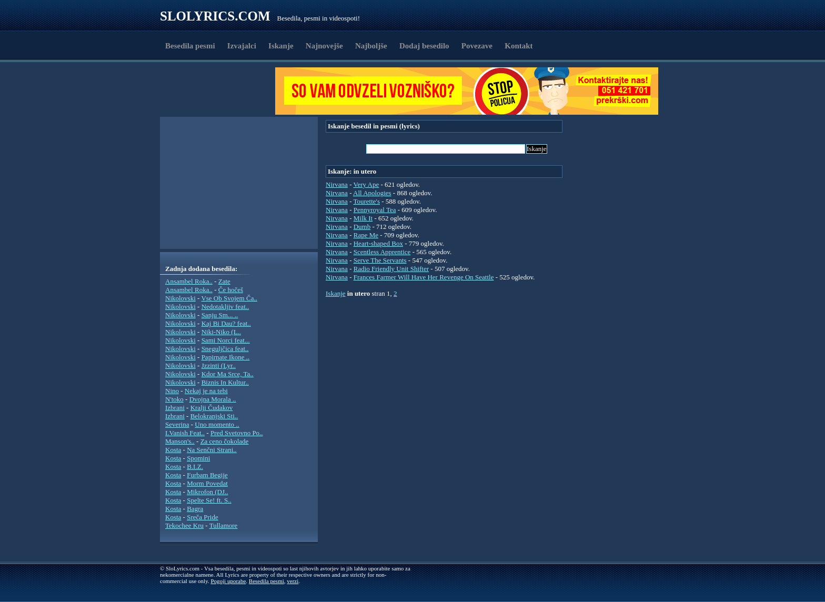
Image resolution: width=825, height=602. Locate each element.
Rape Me (366, 235)
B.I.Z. (195, 466)
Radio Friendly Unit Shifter (391, 269)
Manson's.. (180, 441)
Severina (177, 424)
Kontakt (518, 46)
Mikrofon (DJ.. (207, 492)
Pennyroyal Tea (375, 210)
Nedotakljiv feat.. (225, 306)
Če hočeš (230, 290)
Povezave (476, 46)
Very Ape (366, 184)
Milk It (363, 218)
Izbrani (175, 408)
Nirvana (337, 184)
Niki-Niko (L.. (221, 332)
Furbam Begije (207, 475)
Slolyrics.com (215, 16)
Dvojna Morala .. (212, 399)
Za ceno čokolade (224, 441)
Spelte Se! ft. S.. (209, 500)
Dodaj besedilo (424, 46)
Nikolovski (180, 298)
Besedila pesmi (190, 46)
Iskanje (281, 46)
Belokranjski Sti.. (214, 416)
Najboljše (371, 46)
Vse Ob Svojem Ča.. (229, 298)
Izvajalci (241, 46)
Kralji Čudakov (211, 408)
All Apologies (372, 193)
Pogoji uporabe (228, 581)
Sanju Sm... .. (220, 315)
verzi (292, 581)
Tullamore (223, 525)
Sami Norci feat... (226, 340)
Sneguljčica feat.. (225, 349)
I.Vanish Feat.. (185, 433)
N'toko (174, 399)
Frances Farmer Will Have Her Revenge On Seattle (424, 277)
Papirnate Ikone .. (226, 357)
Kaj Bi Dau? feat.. (226, 323)
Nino (172, 391)
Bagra (195, 509)
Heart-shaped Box (378, 243)
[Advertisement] (221, 91)
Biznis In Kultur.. (225, 382)
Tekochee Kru (184, 525)
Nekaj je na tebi (206, 391)
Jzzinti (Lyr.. (219, 365)
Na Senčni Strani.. (212, 450)
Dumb (362, 226)
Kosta (173, 450)
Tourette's (366, 201)
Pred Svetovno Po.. (236, 433)
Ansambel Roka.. (189, 281)
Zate (224, 281)
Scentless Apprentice (382, 252)
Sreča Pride (202, 517)
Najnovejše (324, 46)
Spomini (198, 458)
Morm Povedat (207, 483)
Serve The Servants (380, 260)
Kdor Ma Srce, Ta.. (228, 374)
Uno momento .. (217, 424)
